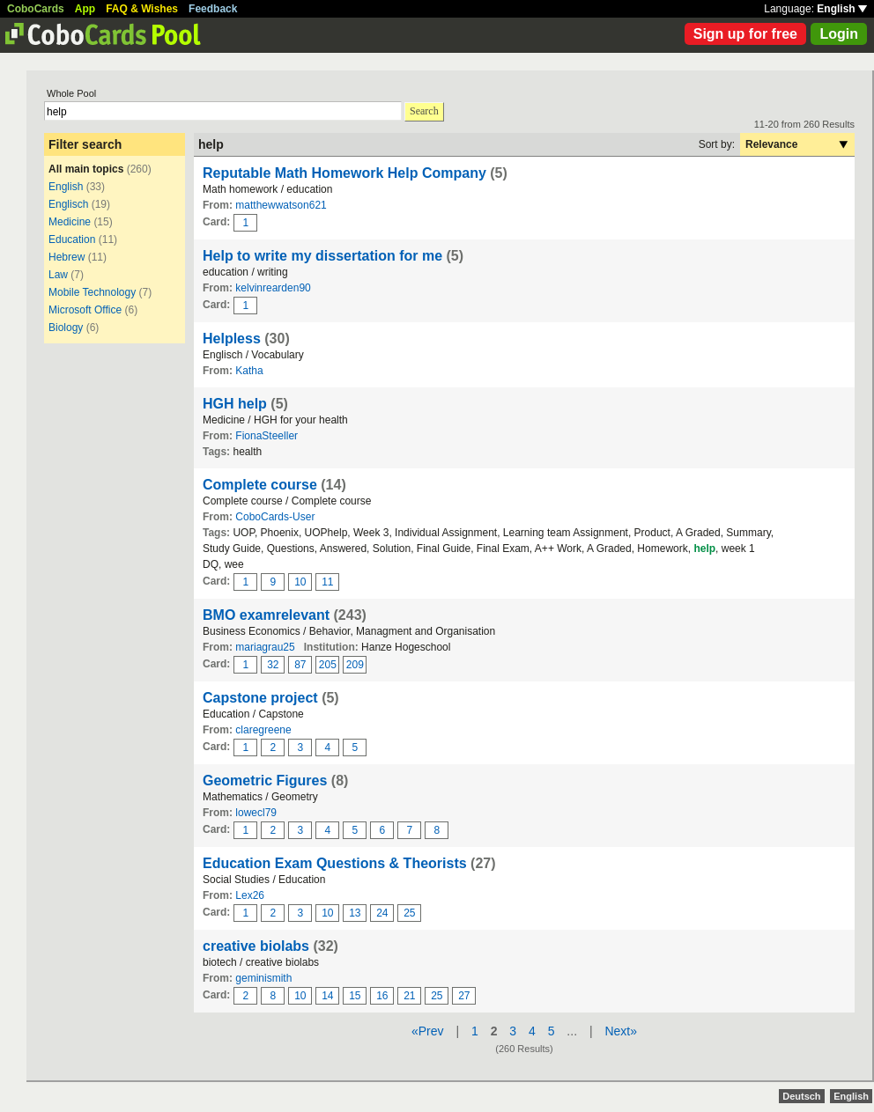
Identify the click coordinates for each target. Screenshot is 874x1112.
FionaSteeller (266, 436)
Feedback (213, 9)
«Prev (427, 1031)
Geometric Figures (265, 780)
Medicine (69, 222)
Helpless (232, 338)
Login (838, 33)
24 (382, 913)
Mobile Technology (92, 292)
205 (328, 665)
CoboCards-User (275, 517)
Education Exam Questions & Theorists (335, 863)
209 (355, 665)
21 (409, 996)
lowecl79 (256, 812)
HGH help (235, 403)
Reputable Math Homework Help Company (346, 173)
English (842, 9)
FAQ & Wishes (142, 9)
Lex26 (249, 895)
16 (382, 996)
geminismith (263, 978)
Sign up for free (745, 33)
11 (327, 582)
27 (464, 996)
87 (300, 665)
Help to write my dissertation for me (322, 255)
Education (71, 239)
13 (354, 913)
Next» (620, 1031)
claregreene (263, 730)
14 (327, 996)
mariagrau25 (264, 647)
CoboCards (35, 9)
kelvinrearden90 (272, 288)
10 (300, 582)
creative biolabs (256, 946)
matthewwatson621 (280, 205)
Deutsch (801, 1096)
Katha (249, 371)
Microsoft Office (85, 310)
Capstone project (260, 697)
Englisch (68, 204)
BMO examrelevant (266, 615)
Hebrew (66, 257)
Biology (65, 327)
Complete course (260, 484)
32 (272, 665)
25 (409, 913)
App (85, 9)
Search (424, 111)
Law (58, 275)
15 (354, 996)
